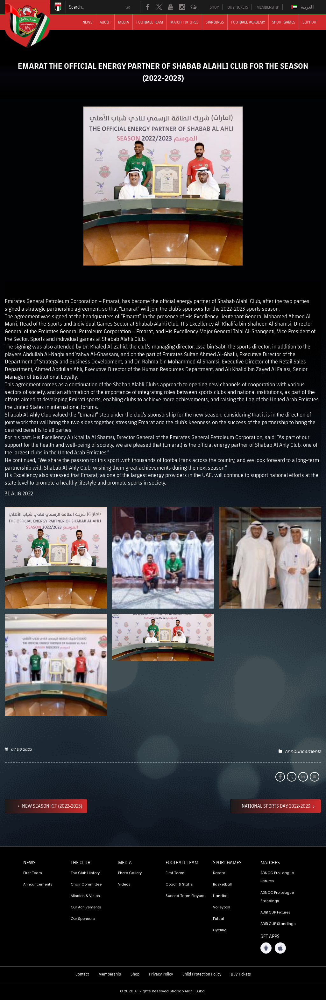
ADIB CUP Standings (278, 923)
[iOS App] (280, 948)
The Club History (85, 872)
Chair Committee (86, 884)
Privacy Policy (161, 973)
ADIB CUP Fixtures (275, 912)
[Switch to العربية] (303, 7)
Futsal (218, 918)
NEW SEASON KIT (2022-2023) (51, 806)
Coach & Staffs (179, 884)
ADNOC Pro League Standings (277, 896)
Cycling (220, 930)
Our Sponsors (83, 918)
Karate (219, 872)
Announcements (303, 751)
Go (127, 7)
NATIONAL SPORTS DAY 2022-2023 (276, 806)
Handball (221, 895)
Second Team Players (185, 895)
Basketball (222, 884)
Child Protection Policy (201, 973)
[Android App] (266, 948)
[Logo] (33, 24)
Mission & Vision (85, 895)
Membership (109, 973)
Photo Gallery (130, 872)
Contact (82, 973)
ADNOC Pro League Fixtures (277, 877)
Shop (135, 973)
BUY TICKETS (238, 7)
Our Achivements (86, 907)
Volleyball (221, 907)
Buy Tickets (241, 973)
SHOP (214, 7)
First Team (32, 872)
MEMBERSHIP (268, 7)
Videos (124, 884)
